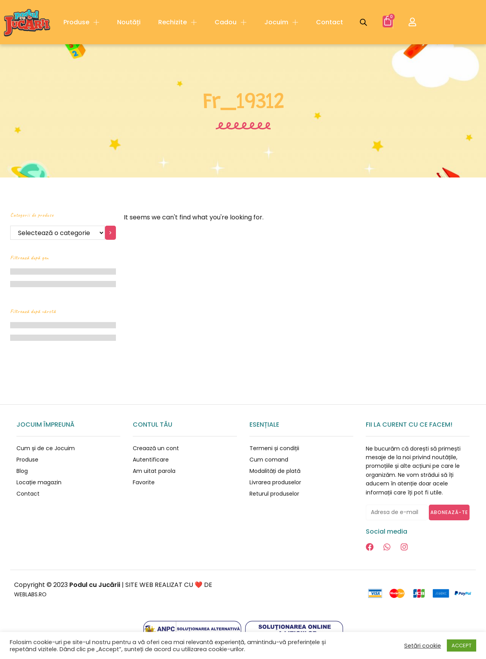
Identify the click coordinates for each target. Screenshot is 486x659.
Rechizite (177, 22)
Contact (329, 22)
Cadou (231, 22)
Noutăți (129, 22)
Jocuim (281, 22)
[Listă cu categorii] (57, 233)
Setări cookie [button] (422, 645)
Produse (81, 22)
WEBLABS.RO (33, 594)
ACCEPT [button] (462, 645)
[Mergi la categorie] (110, 233)
